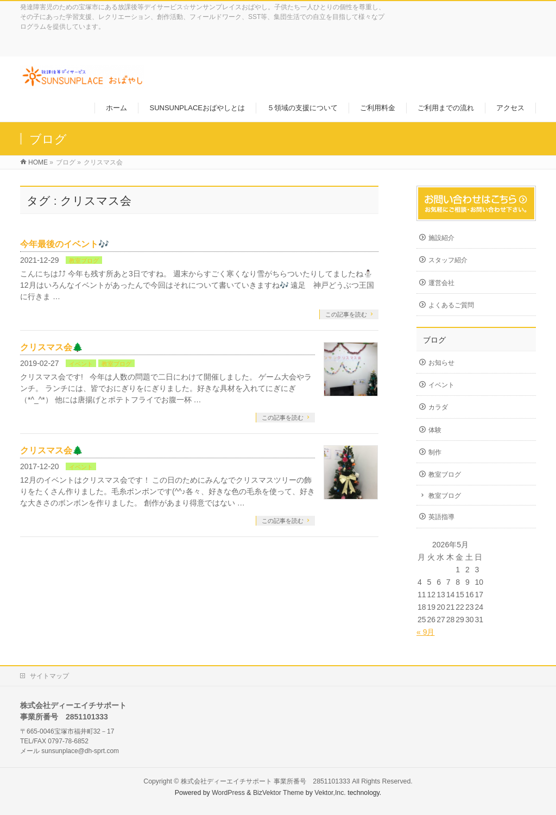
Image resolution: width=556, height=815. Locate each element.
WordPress (228, 793)
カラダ (438, 407)
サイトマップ (49, 676)
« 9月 (425, 632)
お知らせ (441, 363)
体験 (434, 430)
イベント (81, 364)
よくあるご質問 (451, 305)
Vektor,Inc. (330, 793)
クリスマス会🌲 (51, 347)
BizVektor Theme (278, 793)
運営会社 (441, 283)
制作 (434, 452)
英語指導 (441, 517)
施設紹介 (441, 238)
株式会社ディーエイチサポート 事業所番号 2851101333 (265, 781)
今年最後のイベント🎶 (64, 244)
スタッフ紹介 (447, 260)
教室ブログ (84, 260)
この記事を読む (346, 314)
